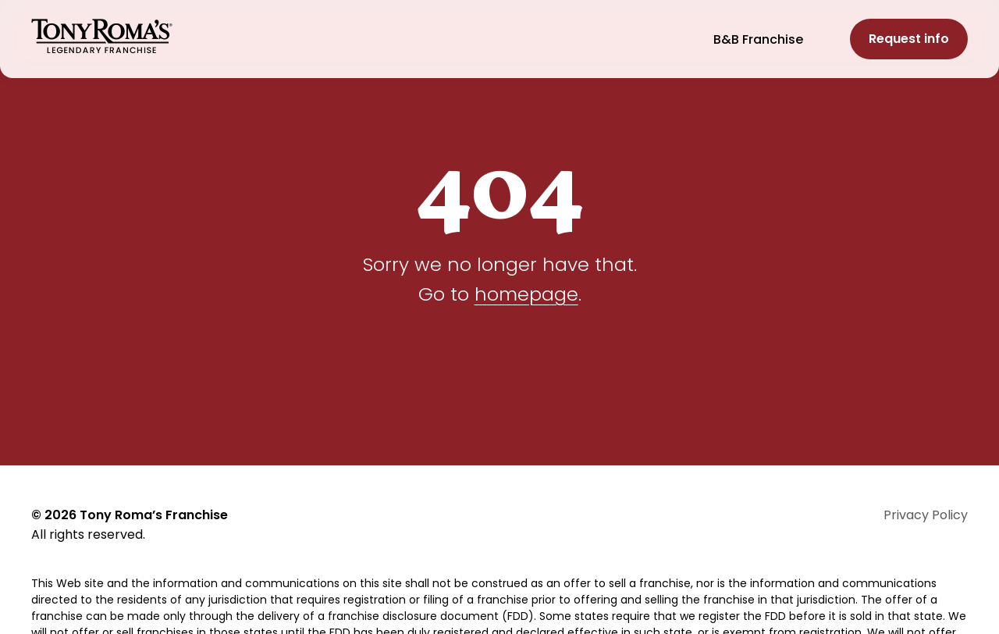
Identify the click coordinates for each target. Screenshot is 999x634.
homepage (526, 294)
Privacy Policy (925, 515)
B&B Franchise (758, 39)
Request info (909, 39)
